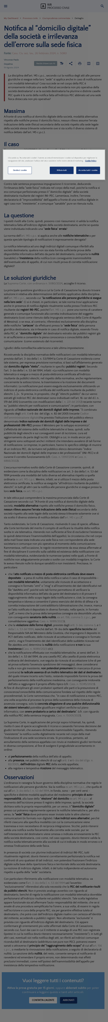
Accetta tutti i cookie (88, 170)
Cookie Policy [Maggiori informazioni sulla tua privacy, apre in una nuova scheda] (90, 161)
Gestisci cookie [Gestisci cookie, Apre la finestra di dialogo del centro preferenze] (20, 170)
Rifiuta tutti (62, 170)
